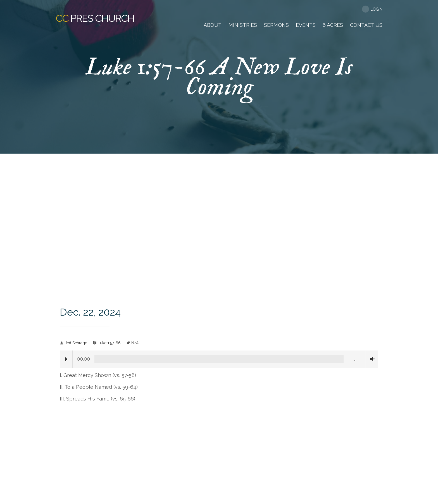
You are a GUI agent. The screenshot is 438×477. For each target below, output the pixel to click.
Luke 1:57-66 (109, 343)
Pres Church (95, 18)
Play (66, 359)
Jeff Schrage (76, 343)
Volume (371, 359)
